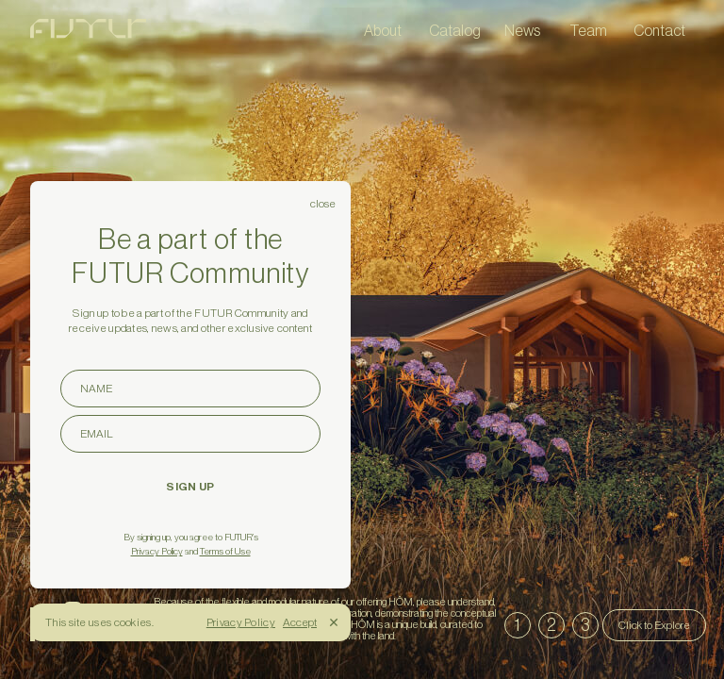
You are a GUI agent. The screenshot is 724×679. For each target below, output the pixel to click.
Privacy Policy (157, 551)
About (383, 30)
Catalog (455, 30)
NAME (200, 388)
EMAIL (200, 433)
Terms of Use (225, 551)
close (323, 203)
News (522, 30)
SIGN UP (190, 486)
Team (588, 30)
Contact (659, 30)
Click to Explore (654, 625)
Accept (300, 622)
